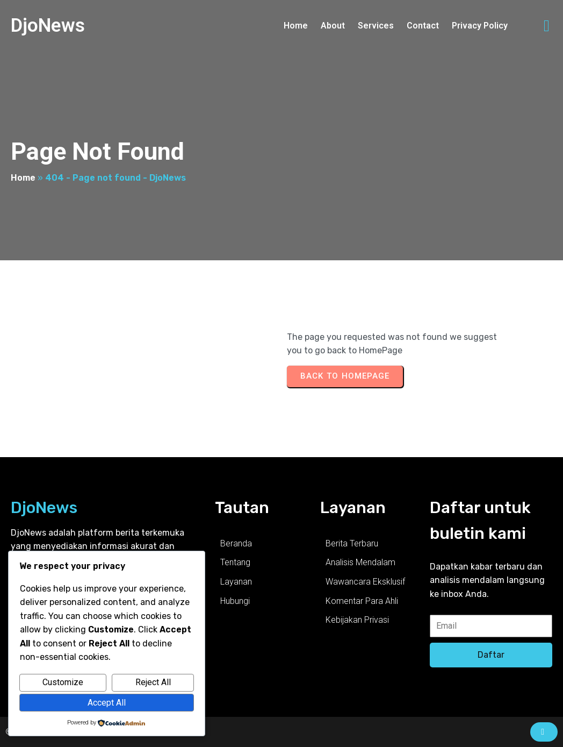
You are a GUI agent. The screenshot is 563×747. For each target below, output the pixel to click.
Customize (62, 682)
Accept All (107, 703)
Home (23, 178)
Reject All (153, 682)
